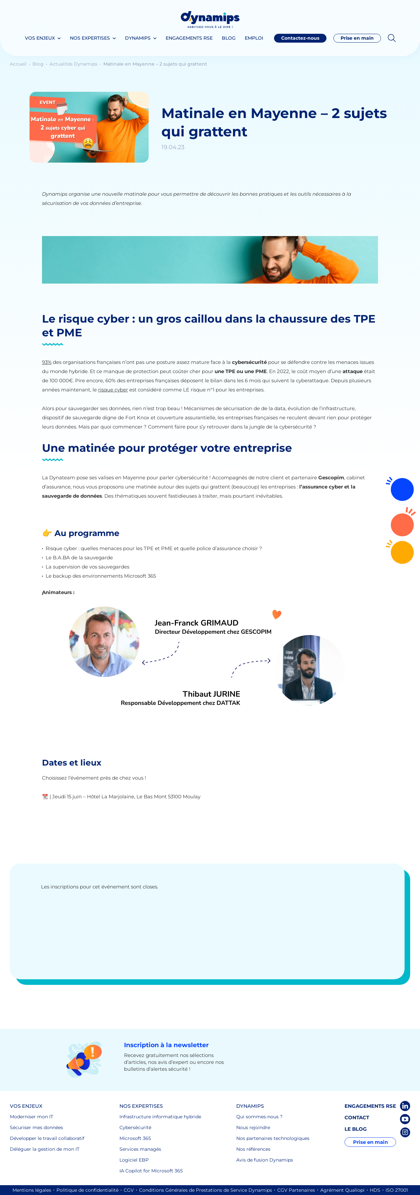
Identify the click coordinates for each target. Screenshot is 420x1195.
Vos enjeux (40, 38)
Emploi (254, 38)
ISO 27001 (397, 1190)
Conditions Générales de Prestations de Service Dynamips (205, 1190)
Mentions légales (31, 1190)
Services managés (140, 1149)
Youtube (405, 1119)
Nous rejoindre (253, 1127)
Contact (357, 1117)
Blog (229, 38)
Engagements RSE (189, 38)
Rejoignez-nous (402, 489)
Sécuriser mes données (36, 1127)
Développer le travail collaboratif (47, 1138)
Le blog (356, 1129)
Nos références (253, 1149)
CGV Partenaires (296, 1190)
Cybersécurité (135, 1127)
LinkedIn (405, 1106)
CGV (129, 1190)
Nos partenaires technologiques (272, 1138)
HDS (375, 1190)
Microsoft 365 (135, 1138)
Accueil (19, 64)
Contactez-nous (402, 524)
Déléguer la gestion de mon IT (44, 1149)
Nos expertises (90, 38)
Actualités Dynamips (74, 64)
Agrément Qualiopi (342, 1190)
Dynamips (138, 38)
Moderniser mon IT (31, 1117)
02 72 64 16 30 (402, 552)
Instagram (405, 1132)
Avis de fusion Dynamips (264, 1160)
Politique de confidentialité (87, 1190)
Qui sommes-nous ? (259, 1117)
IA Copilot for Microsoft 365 (151, 1171)
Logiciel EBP (134, 1160)
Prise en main (357, 38)
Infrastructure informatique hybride (160, 1117)
